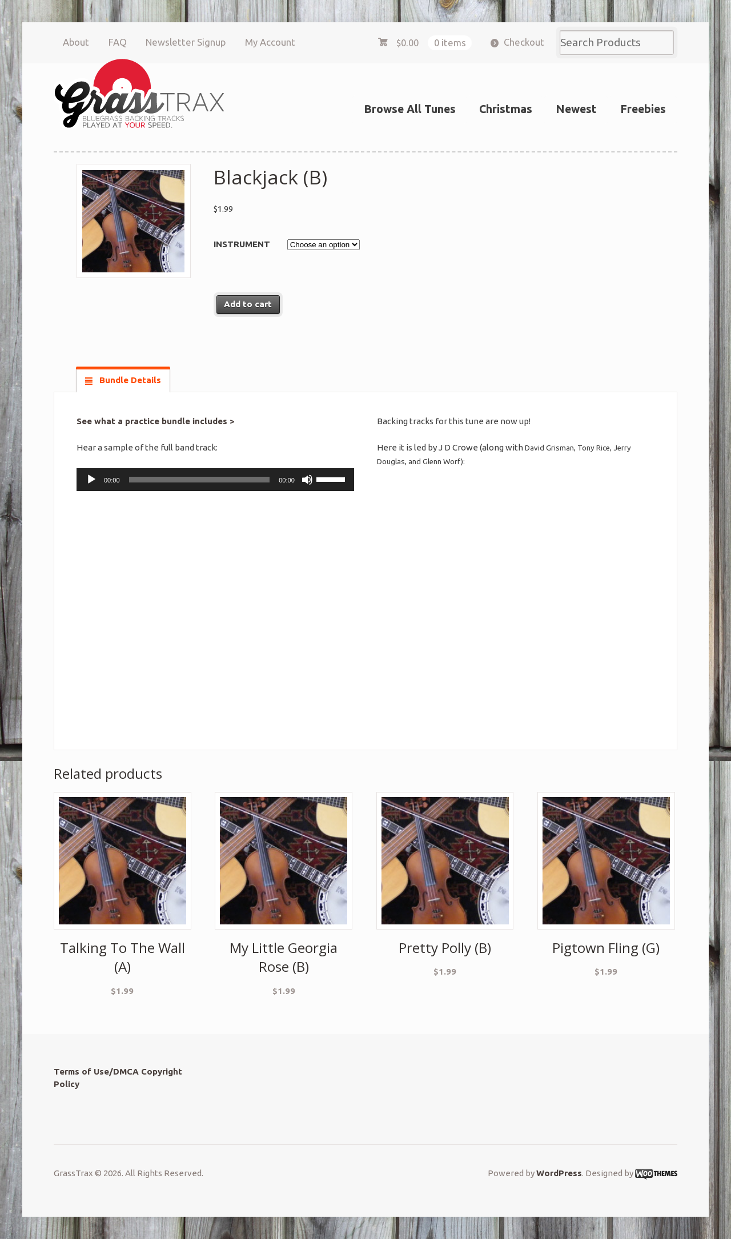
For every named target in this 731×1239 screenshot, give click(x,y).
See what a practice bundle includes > (156, 421)
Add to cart (248, 304)
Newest (576, 109)
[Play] (91, 479)
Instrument (242, 244)
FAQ (118, 42)
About (76, 42)
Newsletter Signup (186, 42)
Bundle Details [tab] (129, 380)
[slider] (199, 479)
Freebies (643, 109)
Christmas (505, 109)
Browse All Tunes (410, 109)
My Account (270, 42)
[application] (215, 479)
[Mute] (307, 479)
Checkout (524, 42)
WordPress (559, 1173)
